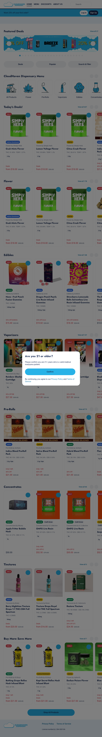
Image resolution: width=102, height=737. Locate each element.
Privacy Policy (57, 379)
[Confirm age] (50, 371)
